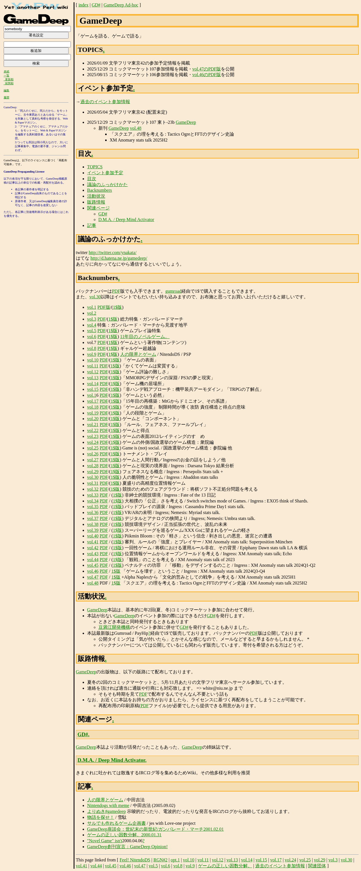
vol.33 (92, 495)
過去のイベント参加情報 (105, 101)
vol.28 (92, 465)
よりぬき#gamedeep (106, 811)
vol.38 (92, 524)
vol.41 (92, 541)
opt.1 (175, 859)
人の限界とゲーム (138, 354)
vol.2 (91, 313)
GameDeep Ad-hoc (121, 5)
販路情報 (96, 202)
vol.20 (92, 418)
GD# (96, 5)
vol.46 (92, 571)
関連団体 (317, 865)
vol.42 (92, 547)
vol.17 (92, 401)
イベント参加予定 (105, 172)
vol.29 (92, 471)
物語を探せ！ (100, 817)
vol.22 (92, 430)
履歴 (6, 97)
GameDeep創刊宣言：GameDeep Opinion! (127, 846)
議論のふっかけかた (107, 184)
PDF (116, 291)
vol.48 (135, 128)
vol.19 (92, 413)
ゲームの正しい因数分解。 (114, 834)
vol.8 (91, 348)
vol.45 (92, 565)
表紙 (6, 71)
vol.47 (92, 577)
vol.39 (92, 530)
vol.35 (92, 506)
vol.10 (92, 360)
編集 (6, 90)
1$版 (117, 307)
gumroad (173, 291)
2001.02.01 (213, 829)
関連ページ (98, 208)
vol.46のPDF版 (206, 74)
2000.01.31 (151, 834)
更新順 (9, 79)
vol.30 (95, 296)
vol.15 (92, 389)
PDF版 (103, 307)
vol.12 (92, 371)
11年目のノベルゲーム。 (145, 336)
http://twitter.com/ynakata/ (113, 252)
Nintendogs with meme (108, 805)
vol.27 (92, 459)
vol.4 (91, 325)
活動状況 (96, 196)
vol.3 (91, 319)
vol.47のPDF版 (206, 69)
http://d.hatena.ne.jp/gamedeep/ (119, 258)
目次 (91, 178)
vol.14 (92, 383)
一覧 (6, 75)
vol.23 (92, 436)
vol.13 (92, 377)
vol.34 (92, 501)
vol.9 (91, 354)
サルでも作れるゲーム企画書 (116, 823)
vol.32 (92, 489)
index (83, 5)
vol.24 (92, 442)
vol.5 (91, 330)
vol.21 (92, 424)
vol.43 (92, 553)
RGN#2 (160, 859)
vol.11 (92, 365)
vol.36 (92, 512)
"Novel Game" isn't (104, 840)
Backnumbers (99, 190)
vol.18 (92, 407)
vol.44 (92, 559)
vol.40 (92, 535)
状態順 (9, 83)
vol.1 (91, 307)
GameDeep (186, 122)
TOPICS (95, 166)
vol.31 (92, 483)
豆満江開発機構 (114, 627)
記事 (91, 225)
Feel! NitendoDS (135, 859)
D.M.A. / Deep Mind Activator (126, 219)
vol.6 (91, 336)
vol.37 (92, 518)
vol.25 (92, 448)
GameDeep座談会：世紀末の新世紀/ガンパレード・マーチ (145, 829)
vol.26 (92, 453)
